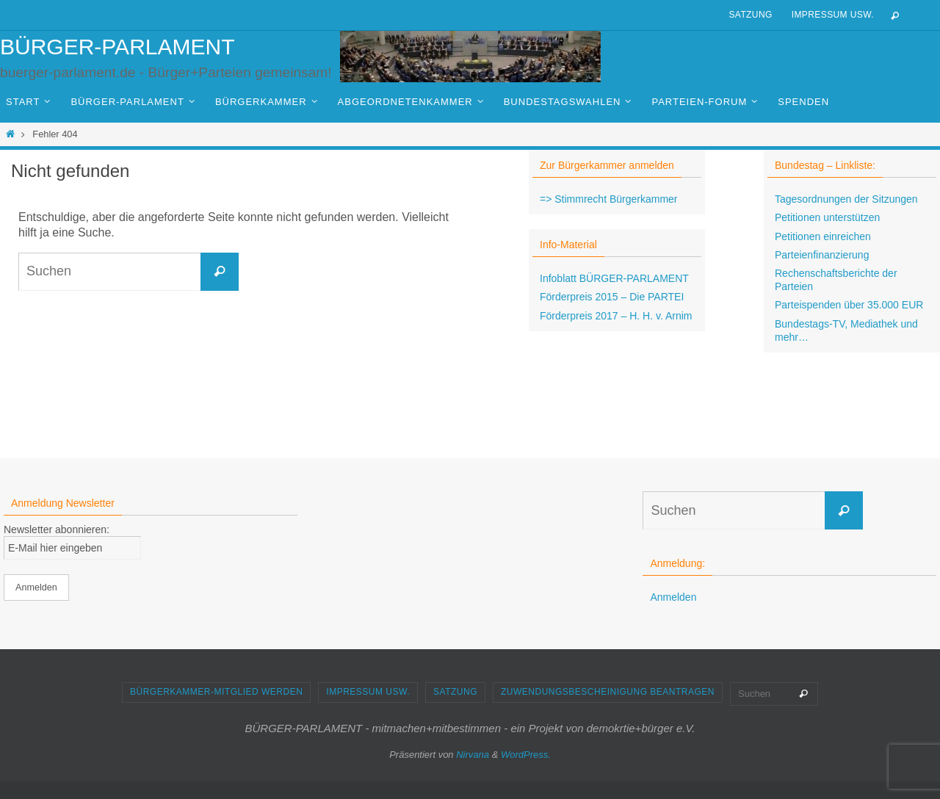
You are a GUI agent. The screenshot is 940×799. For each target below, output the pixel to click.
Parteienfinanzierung (822, 255)
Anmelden (673, 597)
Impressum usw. (833, 15)
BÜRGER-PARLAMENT (117, 47)
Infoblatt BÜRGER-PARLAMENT (614, 278)
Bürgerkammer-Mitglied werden (216, 692)
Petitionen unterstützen (827, 217)
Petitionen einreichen (823, 236)
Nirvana (472, 754)
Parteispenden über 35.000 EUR (849, 305)
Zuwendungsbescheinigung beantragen (608, 692)
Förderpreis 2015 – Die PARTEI (612, 297)
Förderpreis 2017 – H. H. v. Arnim (616, 316)
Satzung (750, 15)
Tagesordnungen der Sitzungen (846, 199)
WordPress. (526, 754)
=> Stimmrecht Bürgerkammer (609, 199)
